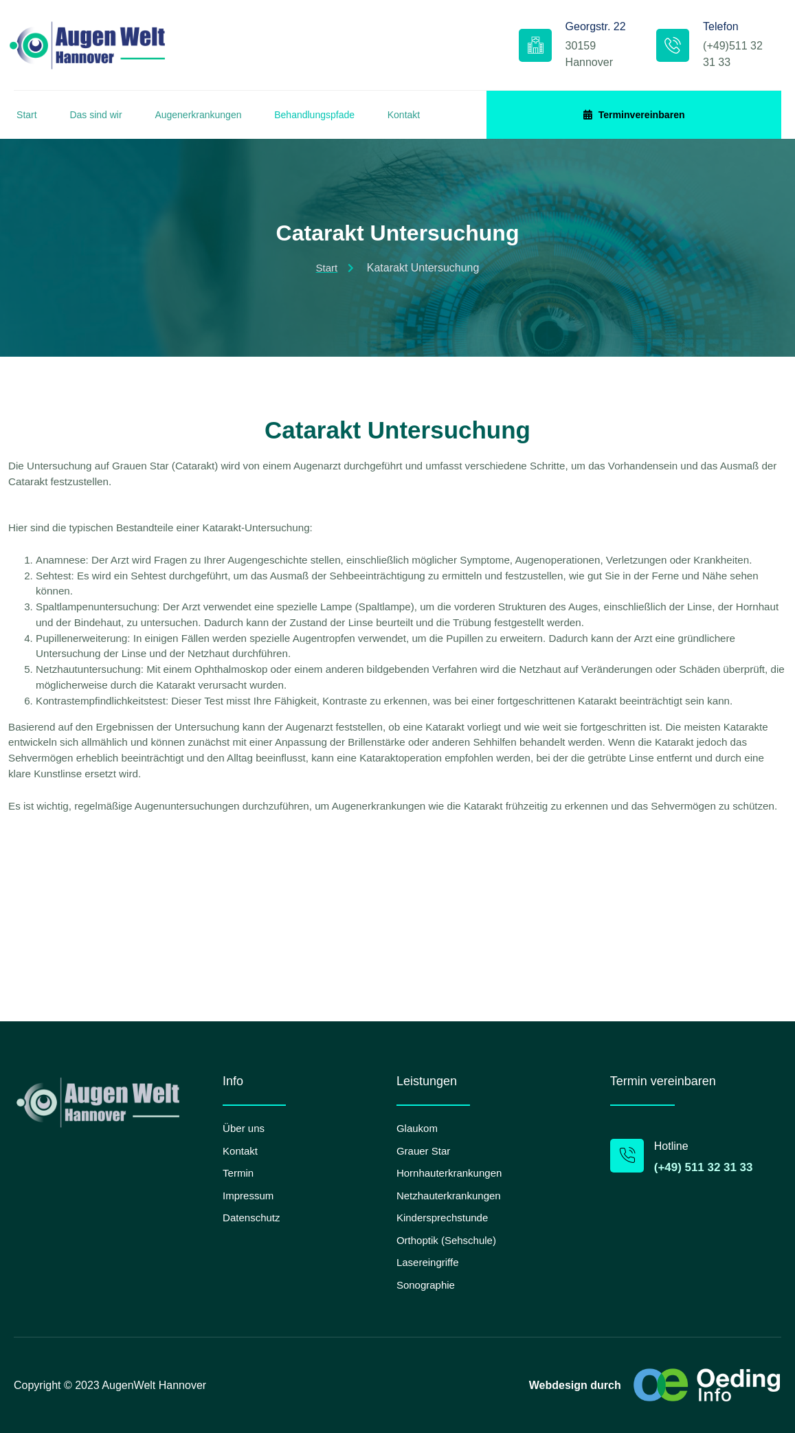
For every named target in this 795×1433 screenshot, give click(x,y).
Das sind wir (102, 120)
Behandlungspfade (337, 120)
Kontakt (434, 120)
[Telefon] (644, 48)
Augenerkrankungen (212, 120)
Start (24, 120)
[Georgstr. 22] (484, 48)
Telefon (692, 29)
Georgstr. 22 (545, 37)
